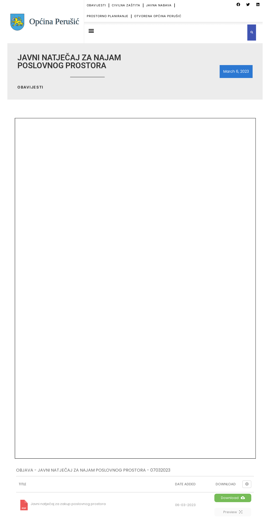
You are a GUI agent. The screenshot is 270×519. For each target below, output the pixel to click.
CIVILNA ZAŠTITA (126, 5)
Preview (232, 178)
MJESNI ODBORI (95, 421)
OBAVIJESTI (96, 5)
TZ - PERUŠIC (97, 367)
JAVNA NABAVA (159, 5)
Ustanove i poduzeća (99, 430)
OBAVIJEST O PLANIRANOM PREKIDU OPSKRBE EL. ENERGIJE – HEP (162, 411)
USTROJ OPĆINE (95, 402)
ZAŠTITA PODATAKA (98, 483)
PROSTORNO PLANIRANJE (107, 16)
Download (233, 164)
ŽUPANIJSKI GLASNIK (103, 381)
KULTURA (89, 440)
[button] (91, 30)
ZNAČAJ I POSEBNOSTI (100, 412)
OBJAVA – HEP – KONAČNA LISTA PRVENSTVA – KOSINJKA (162, 374)
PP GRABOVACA (99, 373)
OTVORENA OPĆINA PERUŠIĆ (157, 16)
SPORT (87, 449)
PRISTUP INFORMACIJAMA (104, 474)
